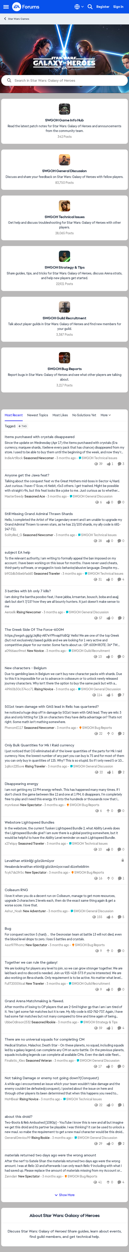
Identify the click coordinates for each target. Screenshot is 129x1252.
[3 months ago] (65, 458)
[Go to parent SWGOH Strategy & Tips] (98, 1022)
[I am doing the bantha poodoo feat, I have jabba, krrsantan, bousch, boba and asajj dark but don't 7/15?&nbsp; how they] (64, 602)
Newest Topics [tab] (37, 415)
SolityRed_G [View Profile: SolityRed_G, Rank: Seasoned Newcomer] (13, 535)
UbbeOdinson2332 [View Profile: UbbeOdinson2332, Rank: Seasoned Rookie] (18, 1022)
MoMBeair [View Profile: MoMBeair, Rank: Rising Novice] (12, 1099)
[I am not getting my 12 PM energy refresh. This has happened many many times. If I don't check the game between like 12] (64, 794)
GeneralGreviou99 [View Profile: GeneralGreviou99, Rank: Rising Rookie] (18, 1138)
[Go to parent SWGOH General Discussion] (90, 496)
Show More (64, 1195)
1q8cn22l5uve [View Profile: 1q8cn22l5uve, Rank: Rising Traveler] (14, 766)
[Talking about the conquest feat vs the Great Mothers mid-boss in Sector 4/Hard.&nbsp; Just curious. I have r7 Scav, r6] (64, 486)
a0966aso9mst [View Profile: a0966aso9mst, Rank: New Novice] (15, 651)
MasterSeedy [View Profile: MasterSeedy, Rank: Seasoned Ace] (14, 496)
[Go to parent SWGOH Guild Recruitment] (88, 650)
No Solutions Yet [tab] (84, 415)
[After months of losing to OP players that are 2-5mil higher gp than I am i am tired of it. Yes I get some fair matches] (64, 1011)
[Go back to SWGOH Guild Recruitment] (64, 318)
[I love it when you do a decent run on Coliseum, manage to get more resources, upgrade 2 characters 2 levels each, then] (64, 901)
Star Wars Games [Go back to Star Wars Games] (16, 19)
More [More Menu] (106, 415)
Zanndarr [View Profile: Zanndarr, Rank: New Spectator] (11, 1176)
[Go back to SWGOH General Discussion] (64, 171)
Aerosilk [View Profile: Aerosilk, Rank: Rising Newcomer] (10, 612)
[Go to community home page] (26, 6)
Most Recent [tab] (14, 415)
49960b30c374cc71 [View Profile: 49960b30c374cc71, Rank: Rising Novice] (19, 689)
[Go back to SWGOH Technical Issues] (65, 217)
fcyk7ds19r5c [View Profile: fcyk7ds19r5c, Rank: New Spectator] (14, 872)
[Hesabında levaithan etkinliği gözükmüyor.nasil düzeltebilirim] (62, 866)
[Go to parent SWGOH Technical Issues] (97, 458)
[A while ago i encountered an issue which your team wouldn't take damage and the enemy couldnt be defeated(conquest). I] (64, 1089)
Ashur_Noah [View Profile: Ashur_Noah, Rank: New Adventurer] (13, 911)
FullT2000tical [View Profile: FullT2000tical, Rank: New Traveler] (15, 984)
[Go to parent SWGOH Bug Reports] (94, 728)
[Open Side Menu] (6, 6)
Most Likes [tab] (60, 415)
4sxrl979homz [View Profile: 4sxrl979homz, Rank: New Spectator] (15, 945)
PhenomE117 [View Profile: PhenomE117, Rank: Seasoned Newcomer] (14, 728)
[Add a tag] (22, 426)
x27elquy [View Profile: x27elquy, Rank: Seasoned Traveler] (11, 843)
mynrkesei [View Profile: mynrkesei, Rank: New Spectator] (12, 805)
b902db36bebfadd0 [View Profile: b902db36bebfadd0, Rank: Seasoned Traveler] (19, 574)
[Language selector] (79, 6)
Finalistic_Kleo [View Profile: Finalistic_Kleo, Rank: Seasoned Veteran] (15, 1061)
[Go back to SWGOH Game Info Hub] (64, 120)
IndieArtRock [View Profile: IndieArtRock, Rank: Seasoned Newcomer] (14, 458)
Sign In (118, 7)
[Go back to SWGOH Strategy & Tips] (65, 267)
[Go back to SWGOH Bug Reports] (65, 369)
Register (102, 7)
